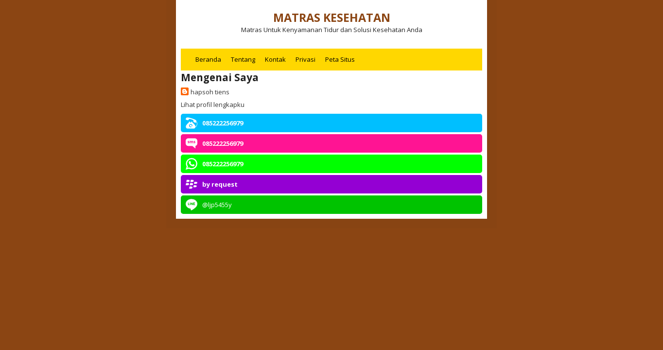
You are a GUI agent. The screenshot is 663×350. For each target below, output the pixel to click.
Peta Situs (340, 59)
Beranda (208, 59)
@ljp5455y (217, 204)
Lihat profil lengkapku (212, 104)
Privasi (305, 59)
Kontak (275, 59)
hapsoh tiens (210, 92)
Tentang (243, 59)
